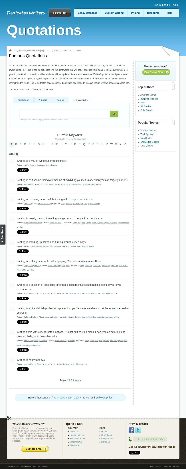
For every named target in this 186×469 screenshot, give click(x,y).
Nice (94, 317)
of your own (95, 293)
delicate (106, 341)
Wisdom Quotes (148, 130)
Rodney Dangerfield (31, 341)
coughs (88, 223)
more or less (123, 265)
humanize (88, 265)
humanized (97, 265)
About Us (74, 431)
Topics (60, 100)
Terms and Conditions (171, 466)
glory (93, 184)
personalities (105, 293)
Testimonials (76, 442)
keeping (20, 227)
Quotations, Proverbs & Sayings (31, 50)
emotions (113, 341)
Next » (77, 380)
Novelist (37, 265)
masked (24, 345)
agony (73, 364)
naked (73, 246)
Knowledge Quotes (149, 142)
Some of (114, 293)
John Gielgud (28, 184)
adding (87, 293)
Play (68, 265)
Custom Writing (114, 12)
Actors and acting (47, 184)
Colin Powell (146, 110)
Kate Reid (27, 203)
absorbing (69, 293)
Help (169, 12)
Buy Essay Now (153, 72)
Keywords (54, 50)
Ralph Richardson (30, 223)
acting (48, 165)
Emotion (71, 341)
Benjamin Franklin (149, 99)
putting (37, 345)
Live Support (161, 4)
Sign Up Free (59, 13)
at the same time (79, 317)
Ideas (63, 265)
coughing (81, 223)
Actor (40, 223)
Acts (96, 341)
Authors (43, 100)
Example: (43, 120)
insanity (54, 165)
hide (125, 341)
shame (98, 184)
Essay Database (87, 12)
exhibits (88, 184)
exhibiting (80, 184)
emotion (69, 203)
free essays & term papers (67, 397)
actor (92, 341)
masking (31, 345)
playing (31, 270)
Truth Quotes (146, 134)
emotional (76, 203)
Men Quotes (146, 138)
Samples (105, 442)
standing (85, 246)
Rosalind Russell (30, 246)
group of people (123, 223)
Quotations (23, 100)
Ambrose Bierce (148, 95)
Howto (104, 431)
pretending (101, 317)
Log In (175, 4)
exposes (120, 341)
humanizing (106, 265)
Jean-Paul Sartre (29, 293)
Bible (142, 102)
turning (91, 246)
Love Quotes (146, 145)
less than (114, 265)
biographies (105, 397)
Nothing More (22, 270)
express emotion (94, 203)
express (84, 203)
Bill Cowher (145, 106)
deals (101, 341)
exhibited (72, 184)
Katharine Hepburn (31, 317)
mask (19, 345)
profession (109, 317)
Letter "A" (67, 50)
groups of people (110, 223)
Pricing (135, 12)
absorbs (76, 293)
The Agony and (81, 364)
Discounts (153, 12)
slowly (79, 246)
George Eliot (28, 265)
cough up (95, 223)
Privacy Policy (155, 466)
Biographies (107, 438)
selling (116, 317)
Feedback (74, 445)
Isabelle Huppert (30, 165)
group (101, 223)
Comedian (43, 341)
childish (89, 317)
